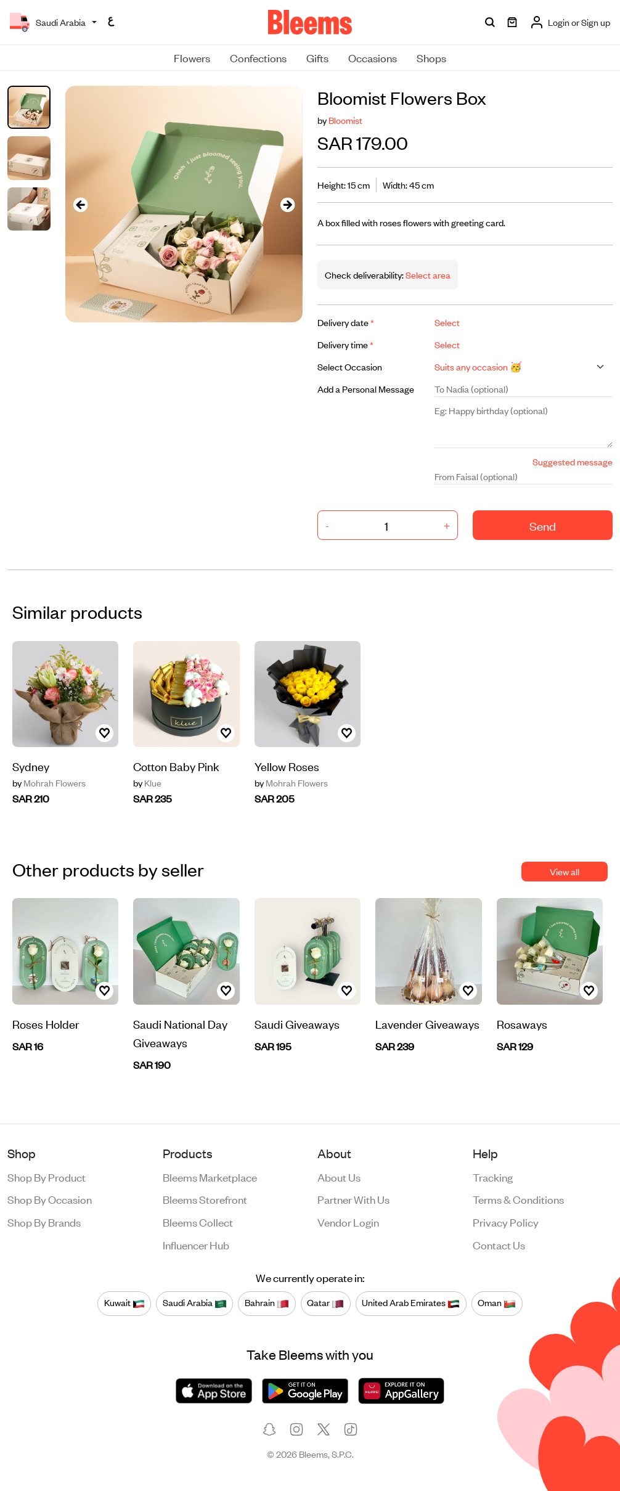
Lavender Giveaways (427, 1023)
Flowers (192, 57)
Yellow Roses (287, 766)
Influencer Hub (196, 1244)
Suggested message (572, 461)
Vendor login (348, 1221)
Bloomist (345, 119)
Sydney (30, 766)
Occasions (372, 57)
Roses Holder (46, 1023)
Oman (497, 1303)
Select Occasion (349, 366)
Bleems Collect (198, 1221)
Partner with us (353, 1198)
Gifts (317, 57)
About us (339, 1176)
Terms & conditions (518, 1198)
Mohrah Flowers (49, 783)
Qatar (325, 1303)
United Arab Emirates (411, 1303)
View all (564, 871)
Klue (147, 783)
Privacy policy (506, 1221)
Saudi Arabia (195, 1303)
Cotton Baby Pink (176, 766)
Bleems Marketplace (210, 1176)
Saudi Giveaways (297, 1023)
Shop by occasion (49, 1198)
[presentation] (80, 204)
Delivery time (345, 344)
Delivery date (345, 322)
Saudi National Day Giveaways (180, 1033)
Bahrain (267, 1303)
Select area (427, 274)
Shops (431, 57)
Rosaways (522, 1023)
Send (542, 525)
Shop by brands (44, 1221)
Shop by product (46, 1176)
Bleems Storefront (205, 1198)
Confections (258, 57)
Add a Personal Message (365, 388)
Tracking (493, 1176)
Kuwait (124, 1303)
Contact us (499, 1244)
